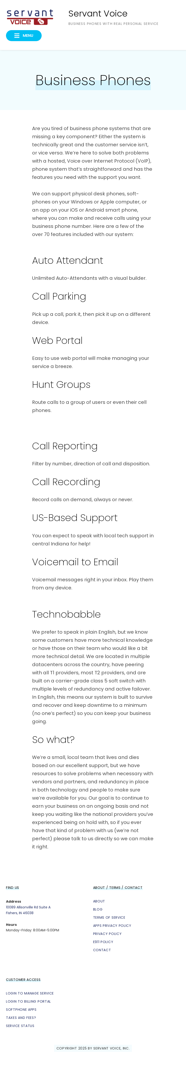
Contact (102, 950)
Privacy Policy (107, 933)
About (99, 901)
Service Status (20, 1025)
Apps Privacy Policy (112, 925)
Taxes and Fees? (21, 1017)
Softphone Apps (21, 1009)
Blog (98, 909)
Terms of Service (109, 917)
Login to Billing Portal (28, 1001)
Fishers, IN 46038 (20, 913)
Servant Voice (98, 13)
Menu (27, 35)
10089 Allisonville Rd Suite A (28, 907)
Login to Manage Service (30, 993)
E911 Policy (103, 941)
